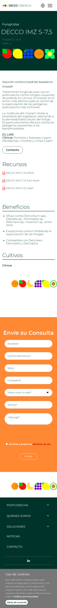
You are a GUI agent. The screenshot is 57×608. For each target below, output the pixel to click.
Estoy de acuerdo (17, 602)
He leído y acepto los (30, 444)
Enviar (28, 456)
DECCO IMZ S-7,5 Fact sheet (20, 180)
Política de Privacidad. (26, 596)
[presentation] (28, 434)
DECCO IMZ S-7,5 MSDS (18, 172)
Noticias (13, 536)
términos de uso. (42, 444)
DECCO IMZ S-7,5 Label (17, 188)
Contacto (12, 150)
